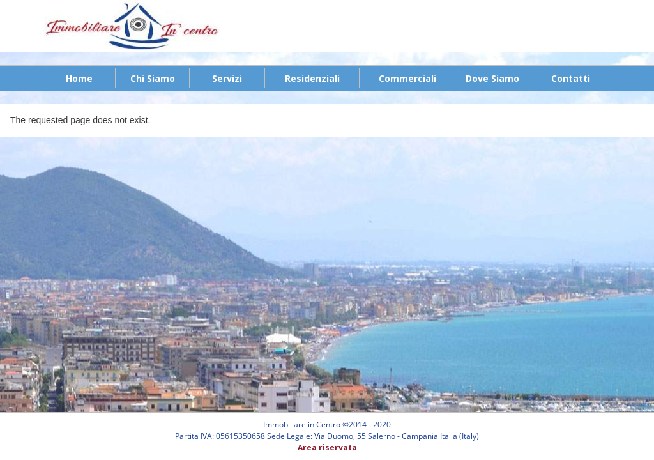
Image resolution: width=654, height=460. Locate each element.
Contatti (570, 78)
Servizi (227, 78)
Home (79, 78)
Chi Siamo (152, 78)
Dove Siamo (492, 78)
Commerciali (407, 78)
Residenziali (312, 78)
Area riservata (327, 447)
